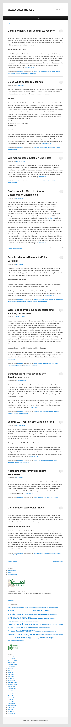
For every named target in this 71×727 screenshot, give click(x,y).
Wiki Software (51, 147)
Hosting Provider (42, 497)
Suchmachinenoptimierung (15, 365)
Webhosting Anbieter (56, 247)
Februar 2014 (11, 698)
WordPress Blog (27, 301)
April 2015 (10, 674)
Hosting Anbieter (47, 363)
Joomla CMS (36, 71)
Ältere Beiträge (12, 24)
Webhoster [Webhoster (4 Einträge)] (28, 630)
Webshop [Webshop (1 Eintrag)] (44, 634)
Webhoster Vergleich (55, 553)
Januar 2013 (11, 703)
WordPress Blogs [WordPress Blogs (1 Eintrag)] (35, 638)
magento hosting (12, 574)
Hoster (35, 247)
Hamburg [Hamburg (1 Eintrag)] (55, 607)
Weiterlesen (29, 67)
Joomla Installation (46, 71)
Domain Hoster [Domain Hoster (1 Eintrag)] (11, 607)
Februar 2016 (11, 657)
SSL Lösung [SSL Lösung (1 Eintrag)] (10, 627)
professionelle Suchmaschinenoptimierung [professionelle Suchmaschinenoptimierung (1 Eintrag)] (28, 621)
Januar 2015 (11, 680)
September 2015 (12, 664)
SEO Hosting (55, 363)
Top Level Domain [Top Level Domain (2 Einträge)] (15, 631)
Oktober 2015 (11, 662)
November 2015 (12, 661)
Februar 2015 (11, 678)
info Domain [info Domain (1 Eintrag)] (19, 611)
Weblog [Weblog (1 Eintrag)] (40, 634)
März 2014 (10, 696)
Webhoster (36, 147)
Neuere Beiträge (58, 24)
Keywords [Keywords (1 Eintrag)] (26, 614)
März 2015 (10, 676)
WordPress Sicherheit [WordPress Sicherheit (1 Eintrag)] (13, 640)
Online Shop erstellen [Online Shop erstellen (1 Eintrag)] (52, 614)
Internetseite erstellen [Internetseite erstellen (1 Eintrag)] (27, 611)
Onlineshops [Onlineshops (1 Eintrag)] (52, 618)
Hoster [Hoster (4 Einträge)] (11, 610)
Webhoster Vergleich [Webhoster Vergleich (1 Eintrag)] (51, 631)
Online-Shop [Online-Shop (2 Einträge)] (42, 614)
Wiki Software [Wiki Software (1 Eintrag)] (11, 638)
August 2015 (11, 666)
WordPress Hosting (48, 411)
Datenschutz (19, 18)
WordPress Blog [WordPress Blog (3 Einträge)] (23, 638)
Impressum (29, 18)
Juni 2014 (10, 690)
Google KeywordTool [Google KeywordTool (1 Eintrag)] (48, 607)
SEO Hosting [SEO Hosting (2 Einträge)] (41, 624)
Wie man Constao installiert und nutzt (29, 158)
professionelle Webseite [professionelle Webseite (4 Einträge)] (22, 624)
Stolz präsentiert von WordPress (39, 720)
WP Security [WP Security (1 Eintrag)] (21, 640)
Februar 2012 (11, 711)
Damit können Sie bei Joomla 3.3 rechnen (31, 30)
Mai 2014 (10, 692)
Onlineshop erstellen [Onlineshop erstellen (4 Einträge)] (20, 618)
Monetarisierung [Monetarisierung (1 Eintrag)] (33, 614)
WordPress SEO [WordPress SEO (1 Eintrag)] (58, 638)
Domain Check (12, 570)
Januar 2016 (11, 659)
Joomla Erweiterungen (47, 460)
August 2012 (11, 707)
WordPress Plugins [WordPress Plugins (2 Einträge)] (47, 638)
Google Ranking (37, 363)
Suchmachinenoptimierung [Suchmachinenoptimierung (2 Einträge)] (31, 627)
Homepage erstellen (38, 299)
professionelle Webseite (14, 73)
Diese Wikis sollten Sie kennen (25, 82)
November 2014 (12, 684)
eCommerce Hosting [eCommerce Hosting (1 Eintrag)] (38, 607)
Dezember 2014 (12, 682)
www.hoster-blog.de (21, 9)
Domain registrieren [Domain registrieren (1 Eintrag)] (19, 607)
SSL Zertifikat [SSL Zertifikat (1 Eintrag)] (17, 627)
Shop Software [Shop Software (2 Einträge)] (57, 624)
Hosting (10, 572)
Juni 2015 (10, 670)
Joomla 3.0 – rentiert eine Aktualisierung (31, 421)
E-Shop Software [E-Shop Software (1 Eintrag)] (29, 607)
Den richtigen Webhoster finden (26, 507)
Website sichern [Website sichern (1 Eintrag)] (59, 634)
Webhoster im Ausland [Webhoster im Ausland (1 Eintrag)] (40, 631)
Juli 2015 (10, 668)
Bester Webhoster (38, 553)
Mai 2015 (10, 672)
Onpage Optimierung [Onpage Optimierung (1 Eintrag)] (13, 621)
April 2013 (10, 701)
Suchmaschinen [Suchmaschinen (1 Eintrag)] (46, 627)
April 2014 (10, 694)
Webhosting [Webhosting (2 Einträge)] (12, 634)
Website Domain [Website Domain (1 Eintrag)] (51, 634)
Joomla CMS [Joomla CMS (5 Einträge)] (40, 610)
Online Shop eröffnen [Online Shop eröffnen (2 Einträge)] (40, 618)
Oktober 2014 (11, 686)
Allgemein (20, 71)
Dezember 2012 (12, 705)
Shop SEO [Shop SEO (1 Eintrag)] (48, 624)
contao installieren (43, 181)
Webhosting (51, 218)
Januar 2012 (11, 713)
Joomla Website (55, 71)
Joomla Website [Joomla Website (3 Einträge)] (15, 614)
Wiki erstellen (43, 147)
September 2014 (12, 688)
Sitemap (37, 18)
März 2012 (10, 709)
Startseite (10, 18)
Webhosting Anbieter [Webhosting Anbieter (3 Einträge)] (27, 634)
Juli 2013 (10, 700)
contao (35, 181)
